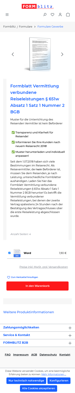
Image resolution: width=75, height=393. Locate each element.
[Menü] (7, 14)
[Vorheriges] (12, 54)
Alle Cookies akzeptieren (38, 388)
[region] (37, 54)
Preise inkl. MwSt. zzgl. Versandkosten (43, 267)
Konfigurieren (59, 380)
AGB (34, 354)
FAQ (8, 354)
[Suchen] (45, 14)
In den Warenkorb (38, 285)
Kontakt (64, 354)
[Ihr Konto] (60, 14)
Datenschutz (48, 354)
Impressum (21, 354)
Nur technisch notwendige (26, 380)
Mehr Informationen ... (53, 374)
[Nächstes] (62, 54)
